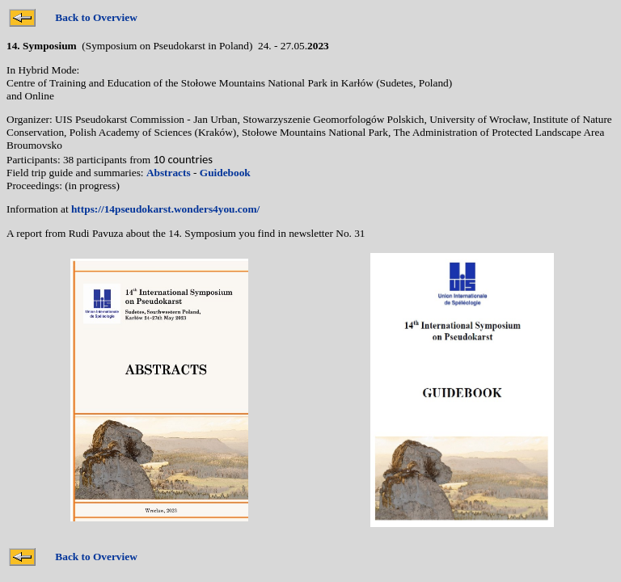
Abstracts (168, 173)
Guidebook (225, 173)
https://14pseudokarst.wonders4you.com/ (165, 209)
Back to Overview (96, 17)
